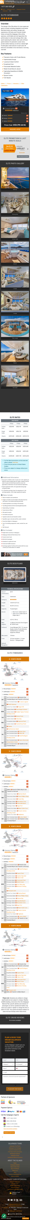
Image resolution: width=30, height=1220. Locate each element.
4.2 (16, 683)
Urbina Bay (18, 719)
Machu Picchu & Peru (15, 1185)
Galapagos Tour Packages (15, 1148)
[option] (14, 148)
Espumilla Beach (21, 803)
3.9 (16, 775)
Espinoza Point (21, 721)
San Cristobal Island (12, 697)
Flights (15, 1163)
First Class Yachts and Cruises (15, 1151)
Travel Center (9, 2)
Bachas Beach (21, 794)
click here (15, 462)
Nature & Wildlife (15, 1176)
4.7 (16, 108)
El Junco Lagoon (23, 702)
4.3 (27, 694)
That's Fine (25, 1218)
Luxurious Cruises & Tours (15, 1149)
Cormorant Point (20, 880)
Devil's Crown (19, 882)
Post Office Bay (20, 884)
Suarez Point (20, 873)
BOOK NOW (22, 152)
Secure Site (11, 1214)
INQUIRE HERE (15, 129)
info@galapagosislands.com (15, 1206)
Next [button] (28, 149)
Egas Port (19, 806)
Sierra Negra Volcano (20, 709)
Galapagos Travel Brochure (15, 1193)
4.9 (27, 115)
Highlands (20, 814)
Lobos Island (22, 817)
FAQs (15, 1172)
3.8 (27, 958)
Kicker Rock (21, 731)
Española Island (11, 873)
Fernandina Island (11, 721)
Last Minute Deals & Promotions (15, 1157)
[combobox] (17, 1068)
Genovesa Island (11, 796)
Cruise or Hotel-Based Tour (15, 1174)
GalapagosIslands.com (14, 1204)
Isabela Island (10, 709)
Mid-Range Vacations (15, 1153)
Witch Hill (21, 733)
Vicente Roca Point (20, 724)
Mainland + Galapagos (15, 1181)
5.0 (27, 121)
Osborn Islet (19, 877)
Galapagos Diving (15, 1155)
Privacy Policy (5, 1207)
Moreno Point (18, 716)
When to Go (15, 1170)
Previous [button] (2, 149)
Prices (9, 83)
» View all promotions (23, 156)
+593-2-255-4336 (11, 1124)
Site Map (19, 1214)
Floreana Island (11, 880)
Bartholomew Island (13, 729)
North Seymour (11, 704)
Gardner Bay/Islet (21, 876)
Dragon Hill (20, 707)
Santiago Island (11, 801)
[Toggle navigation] (27, 2)
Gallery (3, 83)
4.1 (27, 118)
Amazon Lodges (15, 1187)
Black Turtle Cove (22, 808)
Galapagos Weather (15, 1164)
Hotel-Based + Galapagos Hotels (15, 1189)
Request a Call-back (9, 1132)
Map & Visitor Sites (15, 1166)
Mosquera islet (11, 890)
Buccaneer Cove (21, 801)
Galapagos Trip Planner (15, 1146)
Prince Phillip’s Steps (22, 796)
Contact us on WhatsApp (12, 1126)
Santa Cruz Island (11, 707)
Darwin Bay (20, 799)
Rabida (9, 726)
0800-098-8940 (11, 1121)
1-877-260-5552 (6, 7)
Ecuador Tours (15, 1183)
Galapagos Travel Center (16, 1211)
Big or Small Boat (15, 1168)
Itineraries (16, 83)
